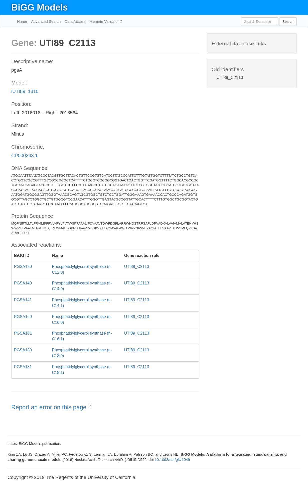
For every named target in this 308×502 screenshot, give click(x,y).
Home (22, 21)
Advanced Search (46, 21)
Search (287, 22)
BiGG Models (39, 7)
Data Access (75, 21)
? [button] (90, 406)
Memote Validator (105, 21)
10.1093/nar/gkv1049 (172, 459)
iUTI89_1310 (25, 91)
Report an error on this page (49, 407)
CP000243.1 (24, 155)
